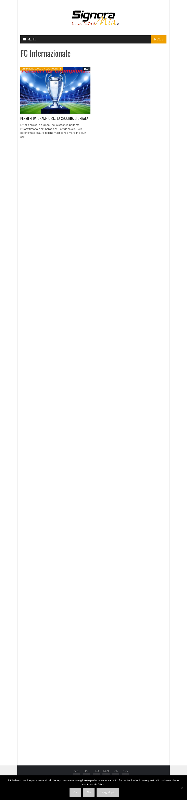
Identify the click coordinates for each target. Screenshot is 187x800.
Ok (75, 792)
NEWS (158, 39)
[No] (182, 788)
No (89, 792)
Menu (29, 39)
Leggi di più (107, 792)
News (47, 69)
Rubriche (56, 69)
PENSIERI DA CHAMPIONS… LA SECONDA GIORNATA (54, 118)
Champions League (32, 69)
